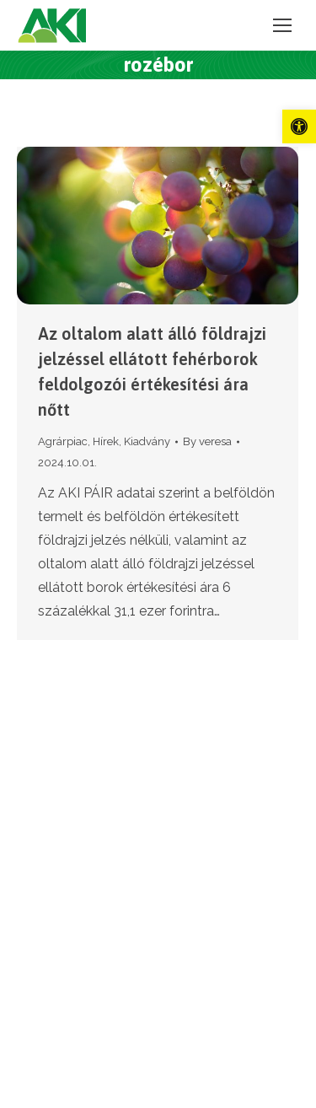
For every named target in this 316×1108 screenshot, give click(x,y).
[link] (299, 126)
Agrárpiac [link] (63, 441)
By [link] (207, 441)
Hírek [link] (106, 441)
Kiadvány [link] (147, 441)
